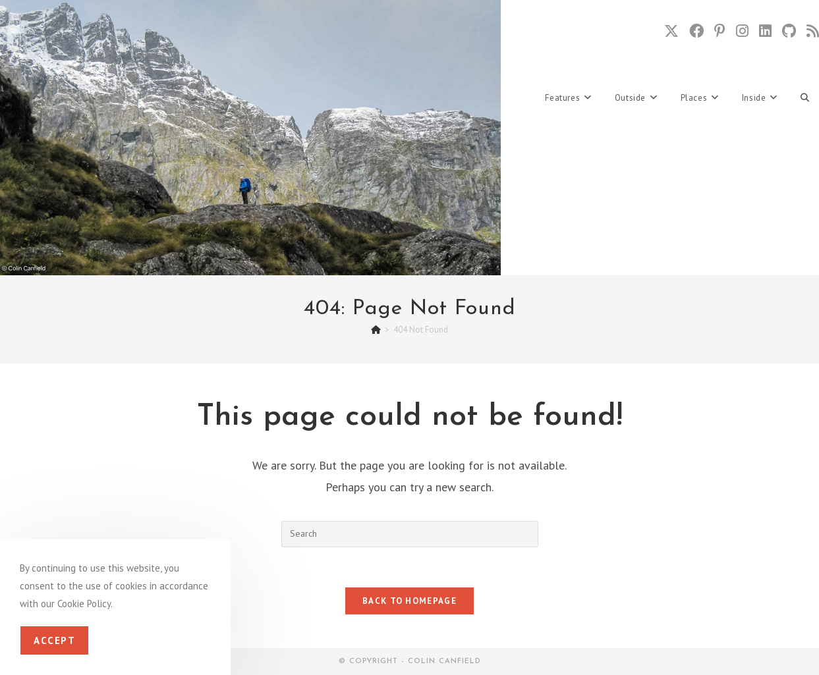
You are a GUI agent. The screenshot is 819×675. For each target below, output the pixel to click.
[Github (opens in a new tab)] (789, 31)
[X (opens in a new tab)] (671, 31)
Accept (54, 640)
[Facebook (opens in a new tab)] (696, 31)
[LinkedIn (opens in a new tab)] (765, 31)
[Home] (376, 329)
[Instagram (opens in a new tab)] (742, 31)
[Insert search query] (409, 534)
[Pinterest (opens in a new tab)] (720, 31)
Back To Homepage (409, 601)
